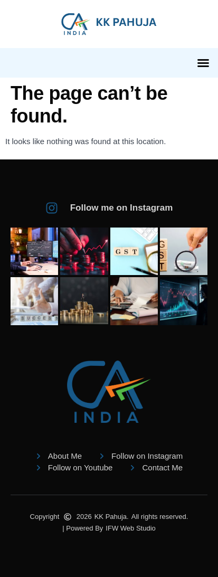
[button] (203, 62)
